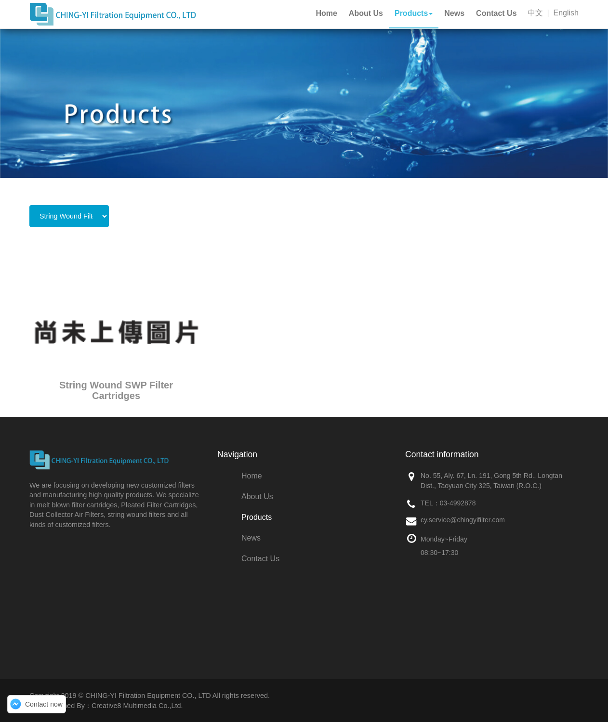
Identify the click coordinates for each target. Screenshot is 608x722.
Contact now (44, 704)
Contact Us (260, 558)
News (251, 538)
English (566, 13)
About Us (257, 496)
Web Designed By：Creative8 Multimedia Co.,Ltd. (106, 705)
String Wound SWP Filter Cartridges (116, 390)
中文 (535, 13)
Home (251, 476)
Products (256, 517)
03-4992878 (458, 503)
